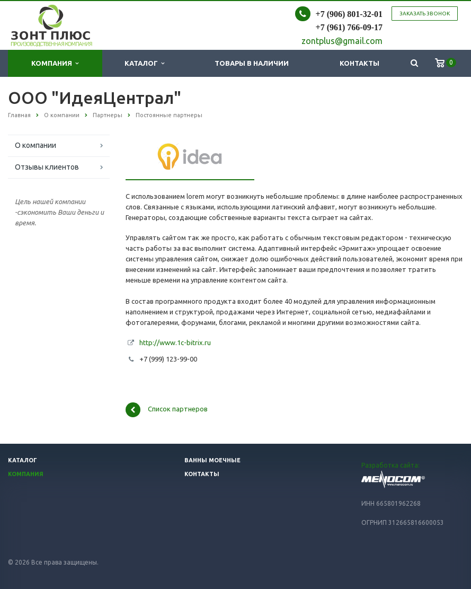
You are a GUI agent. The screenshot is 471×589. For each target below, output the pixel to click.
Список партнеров (167, 409)
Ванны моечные (212, 460)
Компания (54, 63)
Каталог (144, 63)
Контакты (359, 63)
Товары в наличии (252, 63)
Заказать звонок (424, 13)
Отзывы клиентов (47, 167)
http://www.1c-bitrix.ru (175, 342)
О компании (35, 145)
